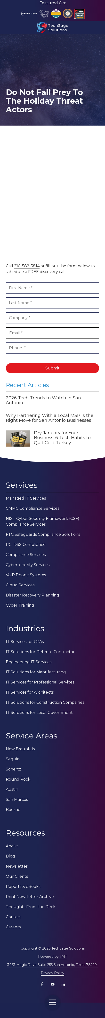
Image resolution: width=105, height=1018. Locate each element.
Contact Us (17, 1010)
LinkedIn (63, 984)
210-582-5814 (27, 266)
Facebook (42, 984)
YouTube (52, 984)
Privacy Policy (52, 973)
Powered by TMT (52, 956)
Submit (52, 368)
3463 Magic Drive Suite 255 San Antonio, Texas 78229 (52, 965)
